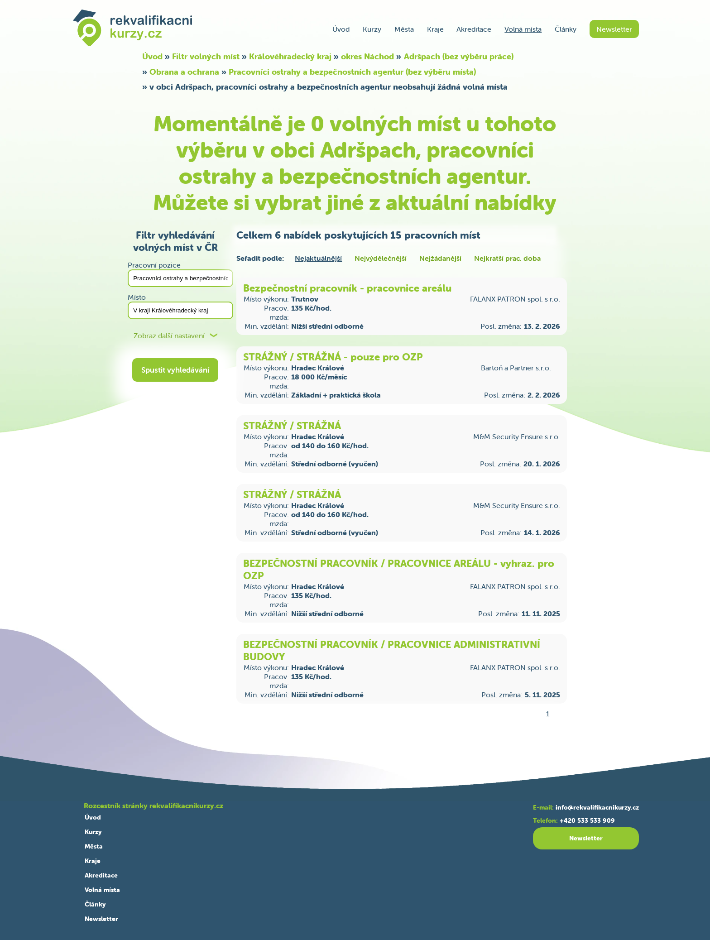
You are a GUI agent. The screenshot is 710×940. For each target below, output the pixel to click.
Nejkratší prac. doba (507, 258)
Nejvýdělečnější (381, 258)
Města (404, 29)
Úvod (341, 29)
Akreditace (473, 29)
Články (565, 29)
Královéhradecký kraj (290, 56)
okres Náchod (367, 56)
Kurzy (372, 29)
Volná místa (523, 29)
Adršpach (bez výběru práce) (458, 56)
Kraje (435, 29)
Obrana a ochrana (184, 72)
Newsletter (614, 29)
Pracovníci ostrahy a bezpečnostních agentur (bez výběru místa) (352, 72)
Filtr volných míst (206, 56)
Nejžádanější (440, 258)
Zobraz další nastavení (169, 335)
